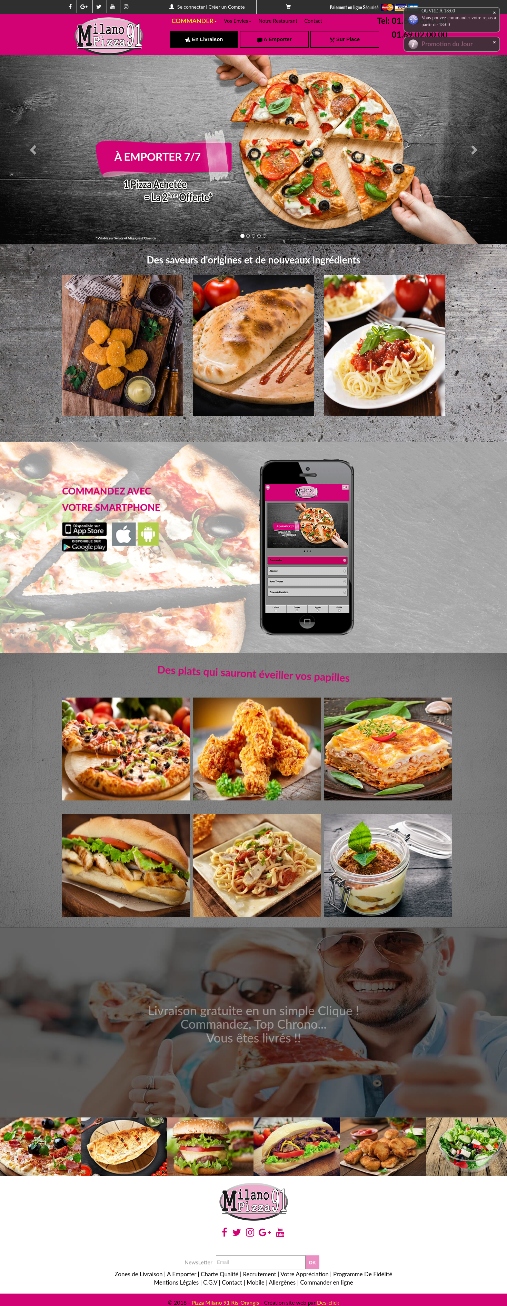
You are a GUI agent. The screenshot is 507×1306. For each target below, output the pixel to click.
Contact (313, 21)
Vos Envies (237, 21)
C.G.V (210, 1282)
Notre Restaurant (277, 21)
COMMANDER (194, 21)
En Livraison (204, 39)
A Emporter (274, 39)
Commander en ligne (326, 1282)
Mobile (256, 1282)
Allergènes (282, 1282)
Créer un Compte (226, 7)
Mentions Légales (176, 1282)
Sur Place (345, 39)
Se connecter (191, 7)
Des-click (328, 1302)
